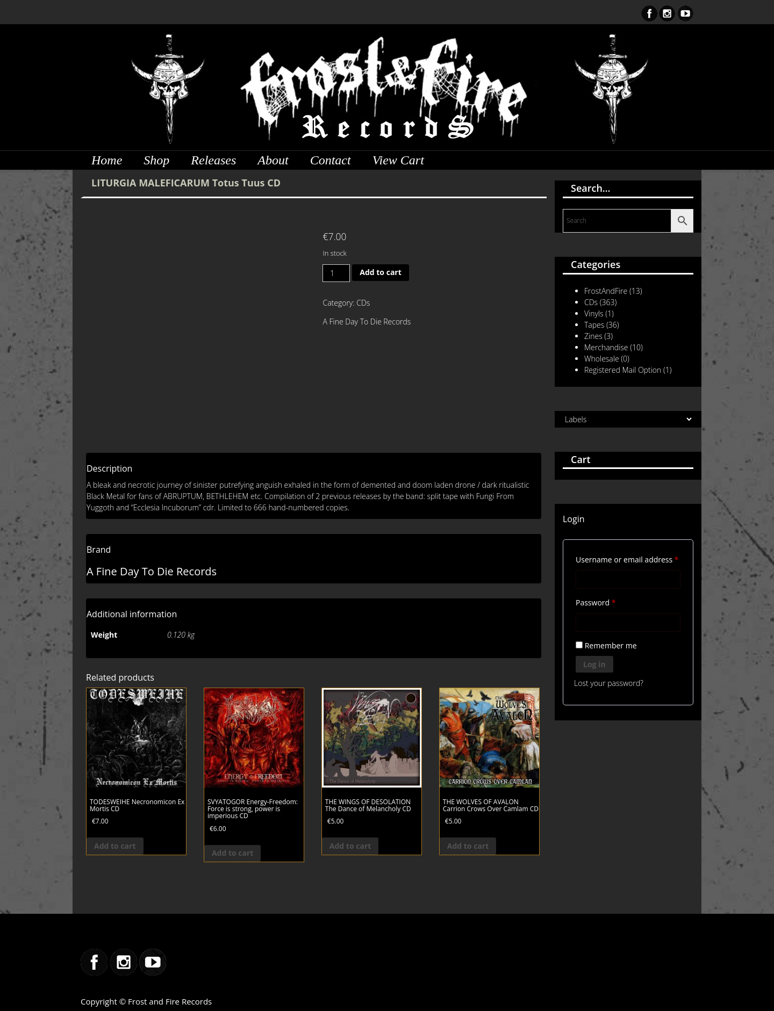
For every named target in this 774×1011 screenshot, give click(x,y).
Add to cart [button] (115, 846)
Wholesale (601, 358)
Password (611, 601)
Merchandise (606, 347)
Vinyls (594, 313)
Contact (330, 160)
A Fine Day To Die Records (366, 321)
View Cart (398, 160)
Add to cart (381, 272)
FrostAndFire (605, 291)
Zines (593, 336)
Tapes (594, 325)
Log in (594, 664)
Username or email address (628, 558)
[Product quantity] (336, 273)
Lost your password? (608, 683)
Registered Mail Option (622, 370)
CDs (363, 303)
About (272, 160)
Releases (213, 160)
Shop (156, 160)
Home (106, 160)
